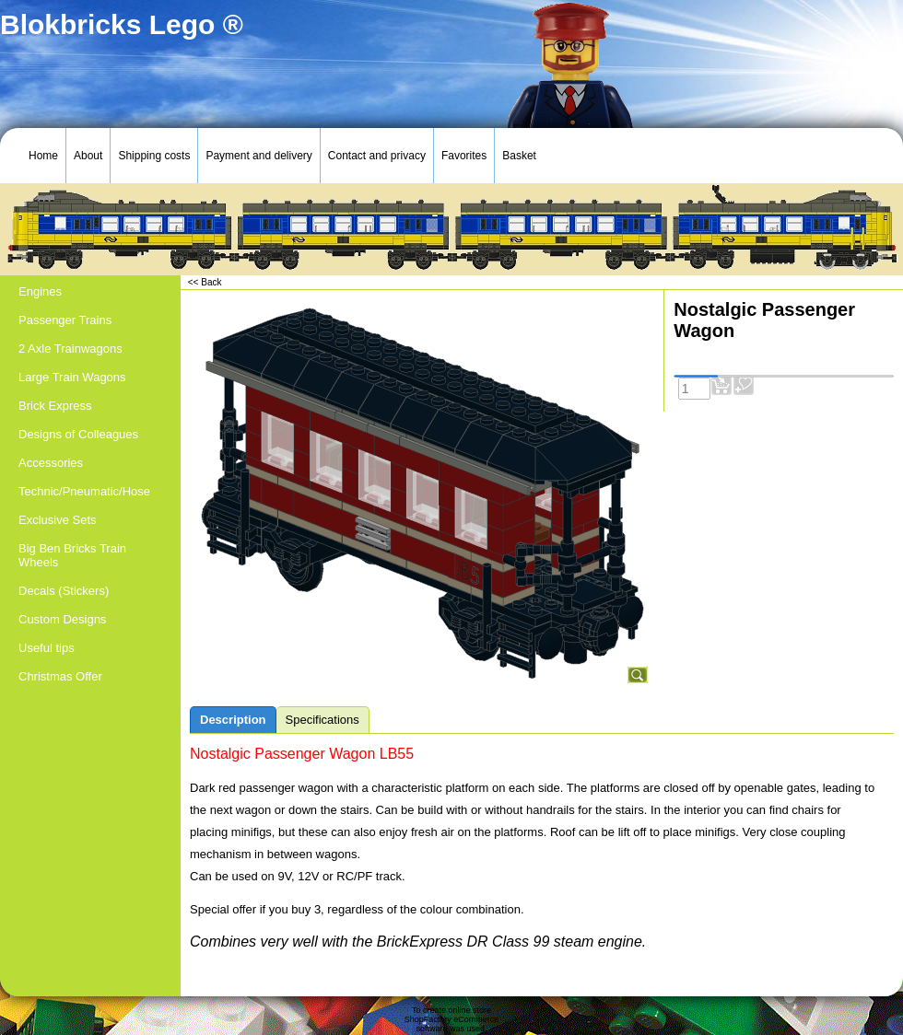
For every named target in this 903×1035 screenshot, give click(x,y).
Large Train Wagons (72, 377)
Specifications (322, 720)
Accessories (50, 463)
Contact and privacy (377, 155)
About (88, 155)
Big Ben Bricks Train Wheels (72, 555)
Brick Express (54, 406)
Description (233, 720)
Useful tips (46, 648)
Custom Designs (62, 619)
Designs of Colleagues (78, 434)
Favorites (464, 155)
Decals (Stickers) (63, 591)
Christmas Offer (60, 676)
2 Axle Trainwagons (70, 348)
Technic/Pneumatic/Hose (84, 491)
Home (43, 155)
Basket (519, 155)
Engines (40, 291)
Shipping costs (154, 155)
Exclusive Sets (57, 520)
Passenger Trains (64, 320)
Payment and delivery (258, 155)
